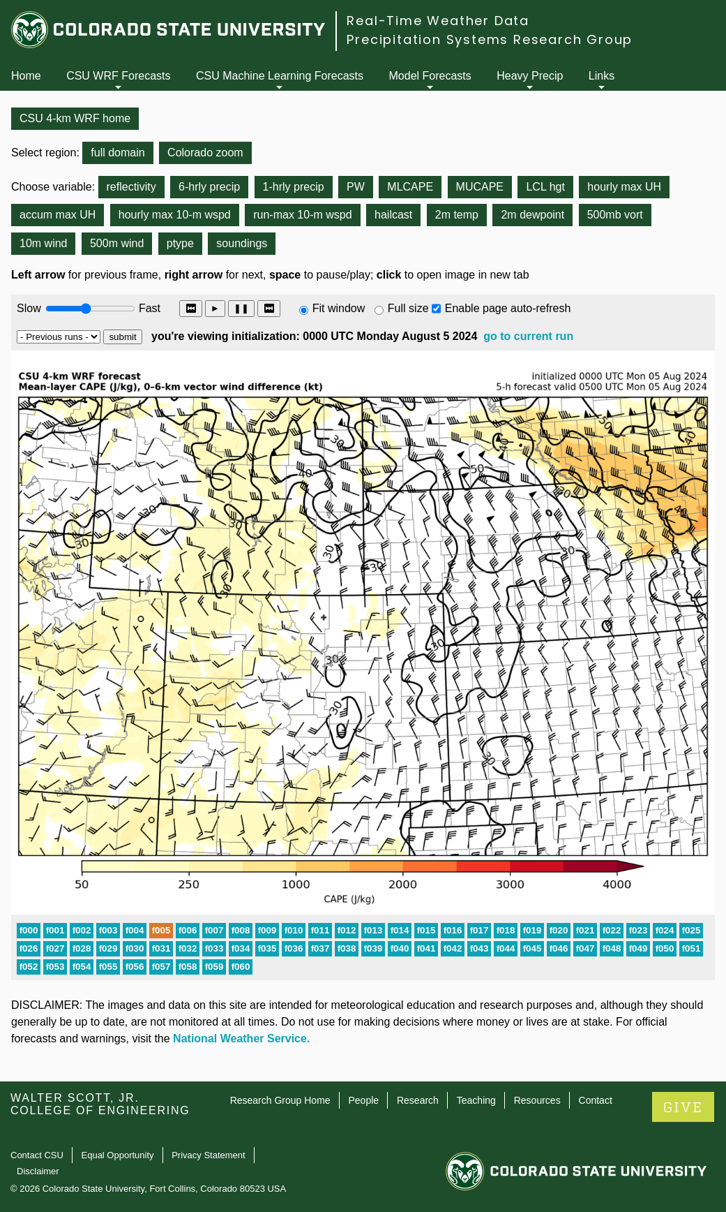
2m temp (456, 215)
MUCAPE (480, 187)
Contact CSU (36, 1155)
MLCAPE (410, 187)
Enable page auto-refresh (508, 308)
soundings (241, 243)
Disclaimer (38, 1171)
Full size (408, 308)
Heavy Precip (530, 76)
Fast (148, 308)
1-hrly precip (293, 187)
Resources (537, 1100)
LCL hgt (545, 187)
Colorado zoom (205, 152)
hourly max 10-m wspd (175, 215)
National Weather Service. (241, 1038)
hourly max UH (624, 187)
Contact (595, 1100)
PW (356, 187)
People (363, 1100)
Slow (29, 308)
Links (601, 76)
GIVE (683, 1107)
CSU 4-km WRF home (75, 118)
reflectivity (131, 187)
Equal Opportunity (118, 1155)
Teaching (476, 1100)
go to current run (528, 336)
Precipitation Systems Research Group (490, 39)
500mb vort (615, 215)
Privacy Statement (208, 1155)
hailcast (393, 215)
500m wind (117, 243)
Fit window (338, 308)
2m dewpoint (532, 215)
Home (26, 76)
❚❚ (241, 308)
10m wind (43, 243)
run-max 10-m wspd (302, 215)
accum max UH (58, 215)
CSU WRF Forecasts (118, 76)
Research (418, 1100)
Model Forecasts (430, 76)
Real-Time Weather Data (438, 20)
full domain (117, 152)
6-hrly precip (209, 187)
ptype (180, 243)
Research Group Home (280, 1100)
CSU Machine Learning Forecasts (279, 76)
